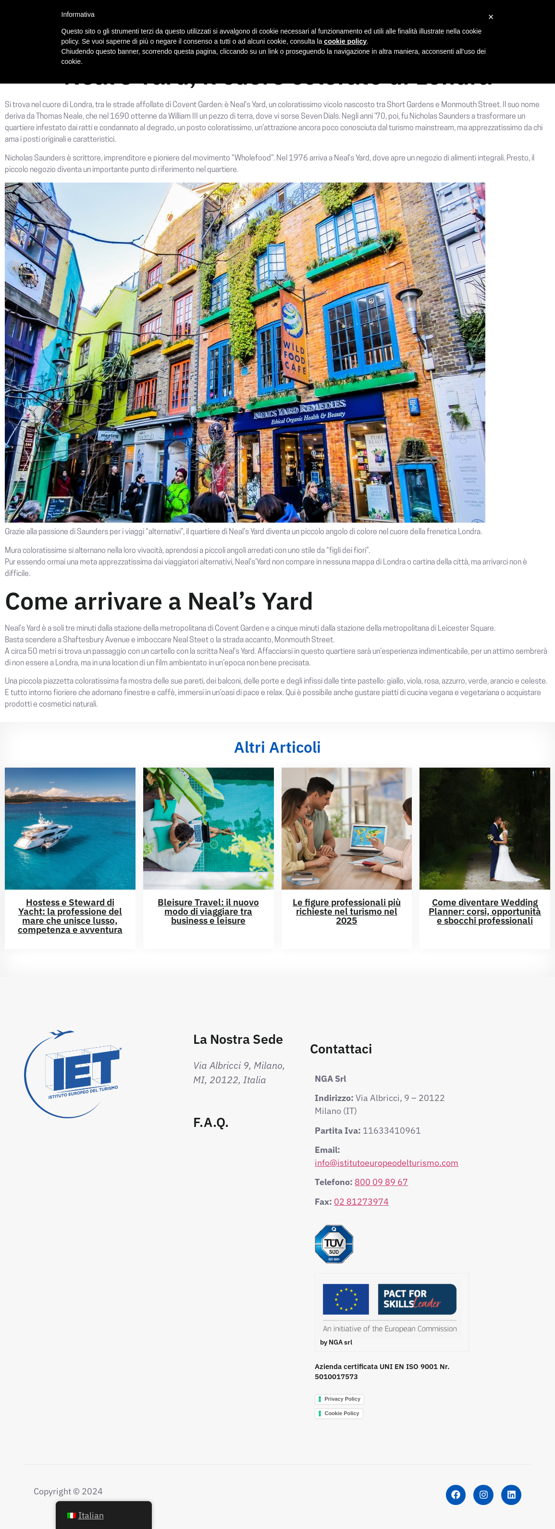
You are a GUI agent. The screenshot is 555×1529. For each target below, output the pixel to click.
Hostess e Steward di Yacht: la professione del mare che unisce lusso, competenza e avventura (70, 916)
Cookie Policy (341, 1413)
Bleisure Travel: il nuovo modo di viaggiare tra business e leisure (208, 911)
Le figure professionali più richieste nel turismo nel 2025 (347, 911)
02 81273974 (361, 1201)
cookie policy (345, 41)
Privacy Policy (342, 1399)
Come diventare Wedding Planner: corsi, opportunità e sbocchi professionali (485, 911)
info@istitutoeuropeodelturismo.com (386, 1162)
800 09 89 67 (381, 1181)
